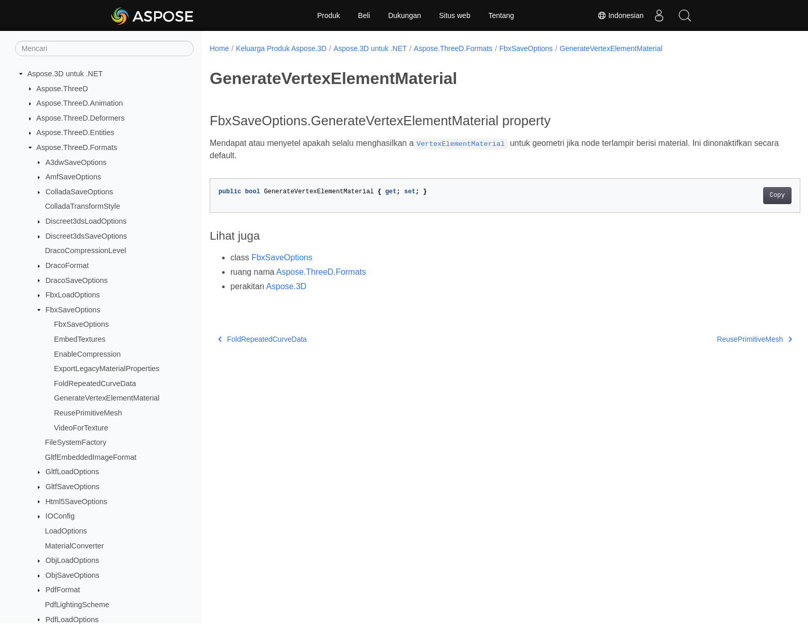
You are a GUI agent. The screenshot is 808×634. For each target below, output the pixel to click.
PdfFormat (62, 590)
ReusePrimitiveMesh (88, 413)
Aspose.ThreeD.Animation (80, 103)
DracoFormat (67, 265)
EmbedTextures (80, 339)
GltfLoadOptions (72, 472)
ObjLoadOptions (72, 560)
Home (219, 48)
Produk (328, 15)
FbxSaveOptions (72, 310)
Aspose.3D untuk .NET (65, 74)
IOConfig (60, 516)
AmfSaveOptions (73, 177)
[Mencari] (104, 48)
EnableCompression (87, 354)
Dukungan (404, 15)
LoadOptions (66, 531)
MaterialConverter (74, 546)
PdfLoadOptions (71, 619)
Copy (736, 195)
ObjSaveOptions (72, 575)
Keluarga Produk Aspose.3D (281, 48)
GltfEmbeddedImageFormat (91, 457)
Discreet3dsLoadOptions (86, 221)
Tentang (501, 15)
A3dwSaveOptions (75, 162)
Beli (364, 15)
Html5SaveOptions (76, 501)
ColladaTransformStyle (82, 206)
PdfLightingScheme (77, 604)
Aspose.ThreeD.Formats (77, 147)
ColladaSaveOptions (79, 192)
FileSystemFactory (75, 442)
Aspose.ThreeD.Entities (75, 132)
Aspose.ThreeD (62, 89)
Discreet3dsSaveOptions (86, 236)
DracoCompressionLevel (85, 250)
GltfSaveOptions (72, 486)
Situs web (454, 15)
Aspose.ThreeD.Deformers (81, 118)
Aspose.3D (286, 286)
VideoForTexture (81, 428)
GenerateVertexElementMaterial (107, 398)
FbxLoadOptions (72, 295)
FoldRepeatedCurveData (95, 383)
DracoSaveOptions (76, 280)
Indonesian (620, 15)
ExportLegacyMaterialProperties (107, 368)
